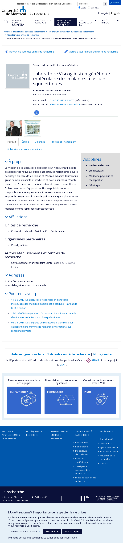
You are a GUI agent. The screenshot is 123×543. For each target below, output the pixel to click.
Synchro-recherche (109, 447)
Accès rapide (107, 431)
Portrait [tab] (11, 141)
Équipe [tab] (25, 141)
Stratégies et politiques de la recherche (82, 470)
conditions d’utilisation (65, 537)
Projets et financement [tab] (63, 141)
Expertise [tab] (39, 141)
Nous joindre (102, 354)
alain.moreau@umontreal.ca (65, 104)
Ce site (82, 7)
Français (103, 13)
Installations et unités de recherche (29, 31)
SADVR (92, 360)
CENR (63, 364)
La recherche (39, 13)
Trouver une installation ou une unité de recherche (71, 31)
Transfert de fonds (109, 451)
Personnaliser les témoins (25, 531)
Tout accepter (72, 531)
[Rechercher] (105, 4)
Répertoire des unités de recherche (23, 35)
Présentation (81, 442)
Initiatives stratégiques (81, 460)
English (115, 13)
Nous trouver (106, 443)
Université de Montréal (14, 10)
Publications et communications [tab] (24, 149)
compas (104, 463)
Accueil (7, 31)
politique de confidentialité (32, 537)
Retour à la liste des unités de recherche (31, 51)
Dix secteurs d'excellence (81, 452)
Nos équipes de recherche (34, 433)
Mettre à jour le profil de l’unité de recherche (93, 51)
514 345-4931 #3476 (62, 100)
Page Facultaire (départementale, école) (36, 112)
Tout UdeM (93, 7)
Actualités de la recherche (107, 457)
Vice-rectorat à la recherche (83, 433)
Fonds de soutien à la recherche (85, 479)
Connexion (68, 3)
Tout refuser (52, 531)
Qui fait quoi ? (106, 438)
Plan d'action (81, 446)
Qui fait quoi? (41, 497)
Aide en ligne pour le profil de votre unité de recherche (50, 354)
